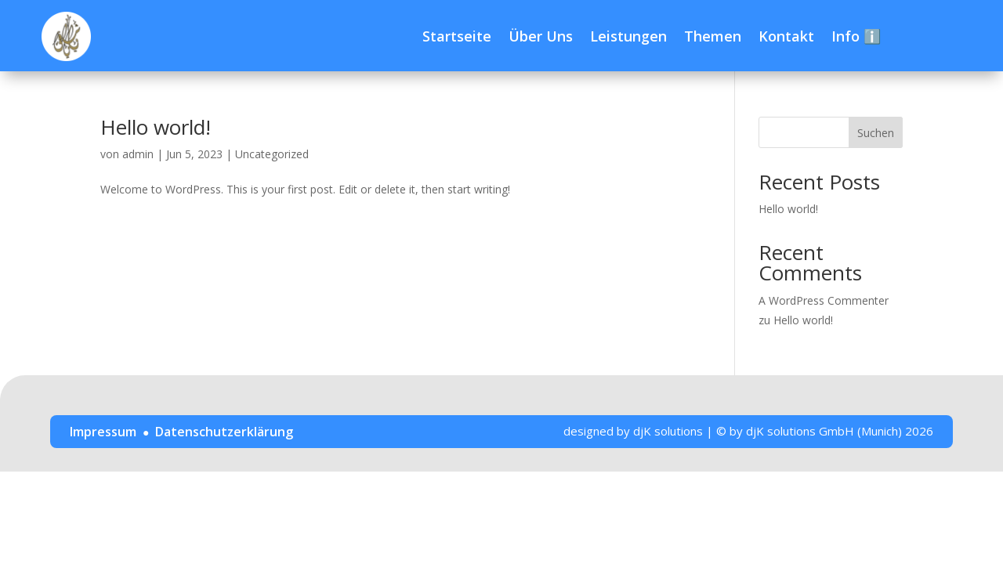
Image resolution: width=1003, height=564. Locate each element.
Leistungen (628, 36)
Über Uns (541, 36)
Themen (712, 36)
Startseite (456, 36)
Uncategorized (272, 153)
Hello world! (155, 127)
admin (138, 153)
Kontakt (786, 36)
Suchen (875, 132)
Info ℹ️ (856, 36)
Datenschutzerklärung (224, 431)
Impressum (103, 431)
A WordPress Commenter (824, 300)
